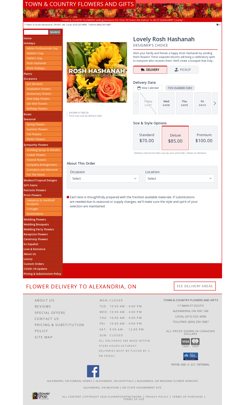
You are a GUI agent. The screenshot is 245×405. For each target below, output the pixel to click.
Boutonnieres (35, 214)
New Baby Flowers (38, 98)
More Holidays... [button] (36, 68)
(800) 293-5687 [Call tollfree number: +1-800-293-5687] (104, 24)
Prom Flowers (32, 195)
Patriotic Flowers (35, 190)
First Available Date (180, 88)
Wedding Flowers (35, 219)
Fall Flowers (34, 134)
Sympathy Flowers (36, 145)
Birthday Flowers (37, 108)
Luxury (28, 259)
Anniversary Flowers (39, 94)
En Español (31, 244)
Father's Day (34, 58)
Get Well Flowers (37, 103)
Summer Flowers (37, 129)
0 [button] (218, 24)
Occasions (30, 79)
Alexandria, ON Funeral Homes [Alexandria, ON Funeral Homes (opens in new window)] (69, 381)
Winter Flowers (36, 139)
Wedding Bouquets (36, 224)
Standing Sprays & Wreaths (43, 150)
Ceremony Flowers (36, 239)
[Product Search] (36, 32)
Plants (28, 74)
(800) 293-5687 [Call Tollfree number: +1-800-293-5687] (198, 322)
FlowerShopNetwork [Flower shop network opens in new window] (125, 396)
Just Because (35, 84)
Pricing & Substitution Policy (42, 274)
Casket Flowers (36, 155)
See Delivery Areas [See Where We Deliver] (195, 286)
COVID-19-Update (35, 269)
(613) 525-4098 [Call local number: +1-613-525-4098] (80, 24)
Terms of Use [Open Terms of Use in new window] (133, 399)
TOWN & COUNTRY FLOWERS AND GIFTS (79, 4)
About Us (30, 254)
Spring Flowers (36, 124)
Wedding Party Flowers (39, 229)
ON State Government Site (142, 387)
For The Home (36, 174)
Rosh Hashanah (36, 63)
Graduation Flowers (39, 89)
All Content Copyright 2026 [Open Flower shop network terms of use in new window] (84, 396)
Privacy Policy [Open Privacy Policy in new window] (157, 396)
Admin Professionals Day (42, 48)
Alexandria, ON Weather (101, 387)
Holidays (29, 43)
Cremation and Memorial (42, 169)
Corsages (32, 209)
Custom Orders (34, 264)
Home (27, 38)
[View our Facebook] (93, 376)
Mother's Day (35, 53)
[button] (190, 356)
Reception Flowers (36, 234)
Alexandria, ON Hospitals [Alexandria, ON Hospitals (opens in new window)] (114, 381)
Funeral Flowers (36, 160)
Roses (27, 114)
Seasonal (30, 119)
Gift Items (30, 185)
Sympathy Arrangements (42, 165)
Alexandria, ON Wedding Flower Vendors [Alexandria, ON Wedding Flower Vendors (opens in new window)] (167, 381)
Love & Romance (34, 249)
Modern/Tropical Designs (40, 180)
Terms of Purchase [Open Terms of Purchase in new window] (187, 396)
